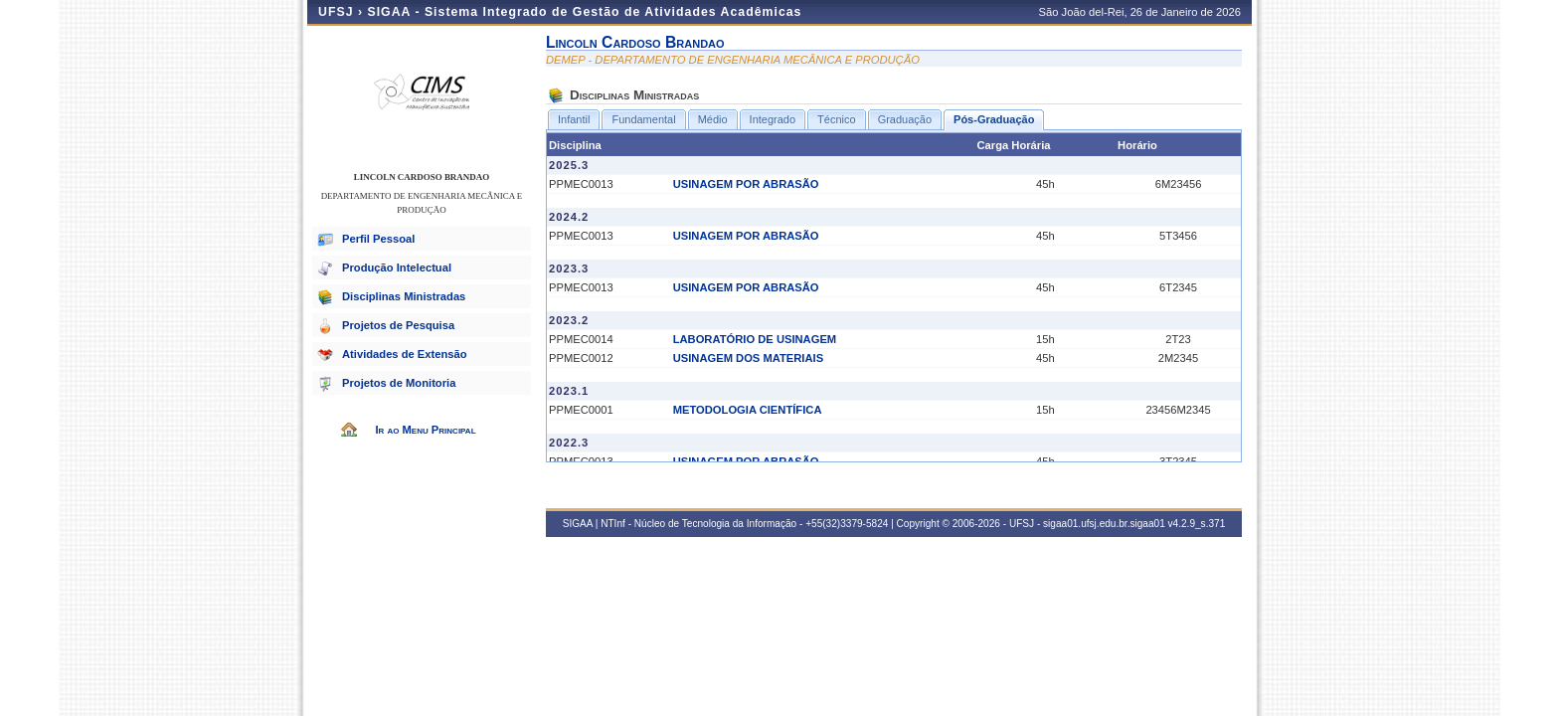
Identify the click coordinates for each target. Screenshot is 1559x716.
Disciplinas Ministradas (403, 296)
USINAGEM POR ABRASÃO (746, 184)
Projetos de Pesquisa (398, 325)
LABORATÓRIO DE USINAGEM (755, 339)
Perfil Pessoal (378, 239)
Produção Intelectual (396, 267)
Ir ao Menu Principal (425, 430)
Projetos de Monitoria (398, 383)
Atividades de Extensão (404, 354)
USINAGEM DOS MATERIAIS (748, 358)
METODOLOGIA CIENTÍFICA (747, 410)
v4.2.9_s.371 (1197, 523)
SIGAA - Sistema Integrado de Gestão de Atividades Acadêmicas (584, 12)
